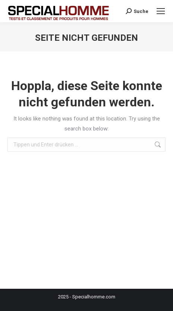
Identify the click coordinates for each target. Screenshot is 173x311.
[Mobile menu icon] (161, 11)
